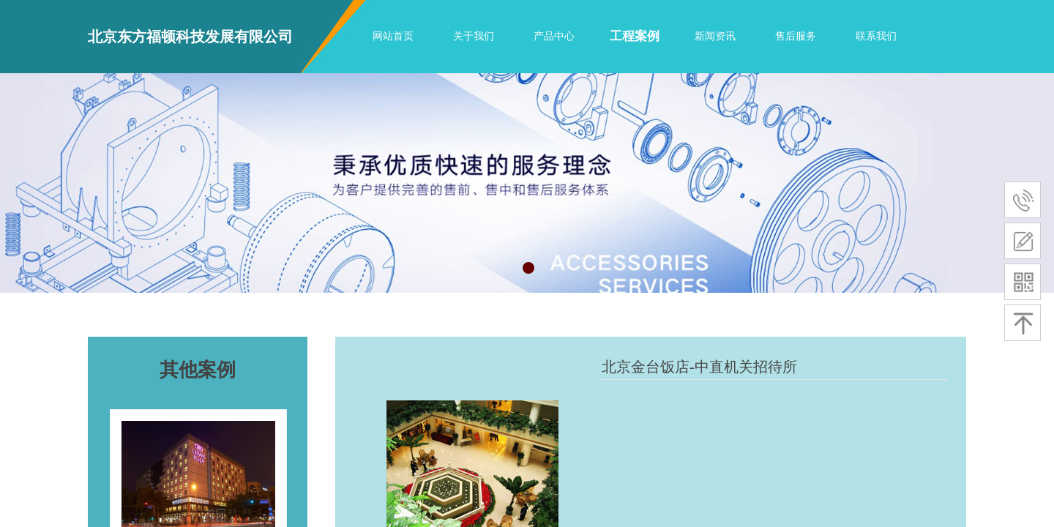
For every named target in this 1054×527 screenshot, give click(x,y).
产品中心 (554, 36)
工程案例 (634, 36)
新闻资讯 (715, 36)
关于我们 (473, 36)
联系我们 (876, 36)
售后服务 (795, 36)
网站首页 (393, 36)
